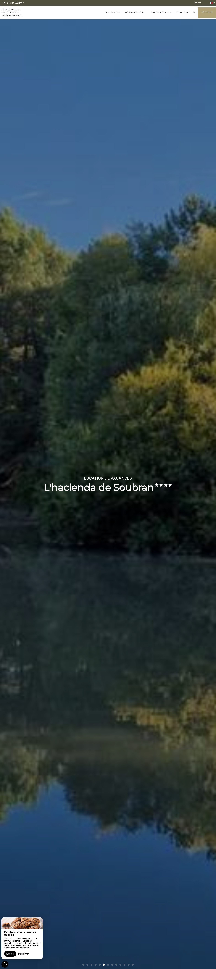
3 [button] (91, 964)
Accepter (10, 954)
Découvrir (112, 12)
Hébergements (135, 12)
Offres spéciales (161, 12)
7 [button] (108, 964)
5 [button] (99, 964)
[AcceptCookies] (4, 964)
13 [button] (132, 964)
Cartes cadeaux (186, 12)
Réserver (207, 12)
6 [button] (103, 964)
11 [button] (124, 964)
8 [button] (112, 964)
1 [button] (83, 964)
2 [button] (87, 964)
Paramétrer (23, 954)
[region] (22, 938)
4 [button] (95, 964)
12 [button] (128, 964)
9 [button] (116, 964)
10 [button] (120, 964)
